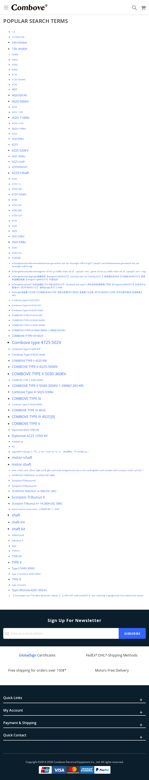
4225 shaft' (18, 161)
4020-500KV (20, 101)
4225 (15, 144)
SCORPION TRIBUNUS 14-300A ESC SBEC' (34, 491)
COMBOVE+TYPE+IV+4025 (27, 335)
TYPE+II (16, 550)
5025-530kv (19, 242)
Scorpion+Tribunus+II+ (24, 485)
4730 (14, 199)
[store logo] (29, 7)
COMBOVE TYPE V (26, 423)
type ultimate (19, 584)
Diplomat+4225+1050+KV (25, 429)
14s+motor (19, 42)
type (14, 545)
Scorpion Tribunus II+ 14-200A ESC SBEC (37, 503)
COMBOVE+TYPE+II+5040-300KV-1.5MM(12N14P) (38, 330)
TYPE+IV (17, 556)
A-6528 (16, 257)
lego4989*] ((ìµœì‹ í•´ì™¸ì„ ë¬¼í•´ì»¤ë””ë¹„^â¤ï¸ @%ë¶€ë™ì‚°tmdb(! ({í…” (51, 451)
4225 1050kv (18, 156)
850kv (15, 69)
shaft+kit (18, 522)
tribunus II (17, 540)
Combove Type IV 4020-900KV (27, 404)
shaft (16, 515)
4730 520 (17, 205)
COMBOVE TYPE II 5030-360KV (39, 373)
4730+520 (17, 215)
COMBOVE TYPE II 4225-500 (29, 360)
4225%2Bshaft (19, 166)
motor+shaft (22, 457)
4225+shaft (20, 173)
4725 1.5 (16, 183)
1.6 (13, 31)
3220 (14, 84)
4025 (14, 106)
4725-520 (17, 188)
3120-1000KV (18, 79)
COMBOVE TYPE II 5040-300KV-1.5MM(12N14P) (47, 385)
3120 (14, 74)
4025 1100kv (20, 117)
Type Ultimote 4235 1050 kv (29, 590)
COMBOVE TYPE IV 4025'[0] (33, 416)
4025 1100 (17, 112)
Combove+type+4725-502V (25, 300)
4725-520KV (19, 194)
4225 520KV (20, 150)
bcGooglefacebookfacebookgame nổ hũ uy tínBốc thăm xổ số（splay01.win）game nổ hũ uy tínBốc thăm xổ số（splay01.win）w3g (79, 271)
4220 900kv (18, 138)
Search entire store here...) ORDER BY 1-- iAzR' (35, 509)
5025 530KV (18, 236)
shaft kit (18, 528)
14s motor (19, 48)
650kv (15, 64)
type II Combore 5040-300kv (26, 573)
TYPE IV (16, 579)
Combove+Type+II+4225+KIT (26, 305)
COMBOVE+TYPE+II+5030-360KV (28, 320)
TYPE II (17, 562)
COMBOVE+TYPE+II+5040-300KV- (29, 325)
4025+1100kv (19, 128)
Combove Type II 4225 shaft (28, 354)
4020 (14, 89)
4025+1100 (17, 123)
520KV (15, 54)
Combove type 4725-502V (36, 342)
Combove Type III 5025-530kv (32, 392)
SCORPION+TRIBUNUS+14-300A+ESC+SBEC (33, 475)
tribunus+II (18, 535)
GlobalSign (27, 655)
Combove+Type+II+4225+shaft (27, 310)
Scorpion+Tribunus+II (24, 480)
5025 (14, 231)
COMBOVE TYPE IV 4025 (29, 410)
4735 (14, 220)
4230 (14, 178)
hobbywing (17, 441)
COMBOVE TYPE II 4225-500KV (35, 366)
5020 (14, 225)
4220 (14, 133)
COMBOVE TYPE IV (26, 398)
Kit (13, 446)
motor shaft (21, 464)
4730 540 (17, 210)
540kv (15, 59)
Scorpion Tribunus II (28, 497)
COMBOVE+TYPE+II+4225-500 (27, 315)
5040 (14, 247)
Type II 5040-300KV (23, 568)
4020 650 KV (19, 95)
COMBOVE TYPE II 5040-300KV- (28, 379)
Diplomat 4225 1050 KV (30, 436)
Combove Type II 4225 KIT (26, 349)
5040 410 (17, 252)
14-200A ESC (18, 36)
